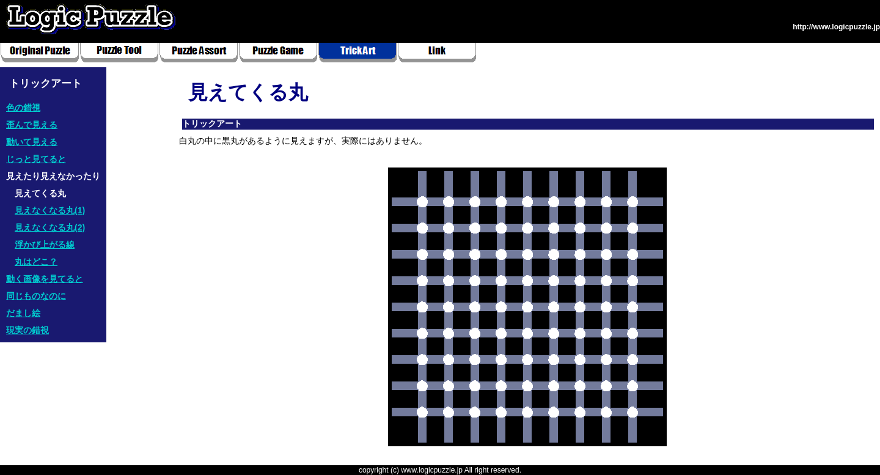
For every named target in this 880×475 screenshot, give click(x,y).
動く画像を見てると (44, 279)
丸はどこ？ (36, 262)
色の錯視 (23, 107)
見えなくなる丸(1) (50, 210)
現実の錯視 (27, 330)
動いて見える (31, 142)
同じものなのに (36, 296)
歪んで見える (31, 125)
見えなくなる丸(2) (50, 227)
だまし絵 (23, 313)
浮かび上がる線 (45, 244)
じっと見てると (36, 159)
